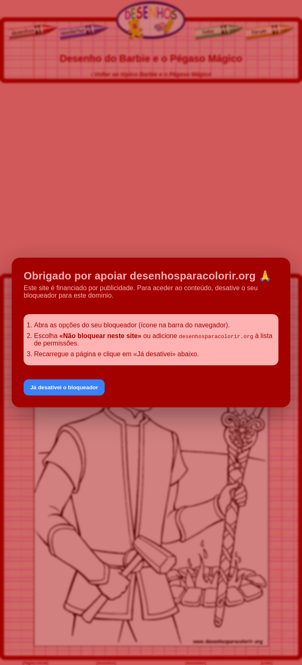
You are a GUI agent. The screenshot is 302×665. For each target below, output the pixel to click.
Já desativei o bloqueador (64, 387)
